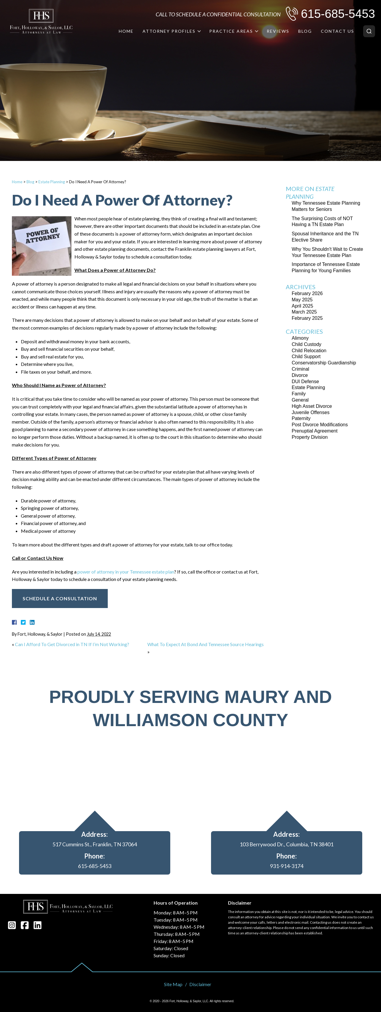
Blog (305, 31)
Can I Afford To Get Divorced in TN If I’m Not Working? (72, 644)
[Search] (369, 31)
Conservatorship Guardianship (324, 362)
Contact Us (337, 31)
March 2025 (304, 311)
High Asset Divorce (312, 406)
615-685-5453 (338, 13)
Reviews (278, 31)
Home (126, 31)
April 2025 (302, 305)
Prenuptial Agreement (315, 430)
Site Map (173, 984)
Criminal (300, 369)
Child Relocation (309, 350)
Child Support (306, 356)
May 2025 (302, 299)
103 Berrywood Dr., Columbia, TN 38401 (286, 844)
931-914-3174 (286, 866)
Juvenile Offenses (311, 412)
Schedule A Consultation (60, 598)
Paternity (301, 418)
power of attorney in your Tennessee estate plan (125, 571)
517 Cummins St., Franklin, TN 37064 (94, 844)
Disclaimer (200, 984)
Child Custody (306, 344)
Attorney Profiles (169, 31)
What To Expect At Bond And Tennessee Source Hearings (205, 644)
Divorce (300, 375)
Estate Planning (51, 181)
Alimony (300, 338)
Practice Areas (231, 31)
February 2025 (307, 318)
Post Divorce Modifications (320, 424)
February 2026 (307, 293)
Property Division (310, 437)
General (300, 399)
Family (299, 393)
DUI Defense (305, 381)
